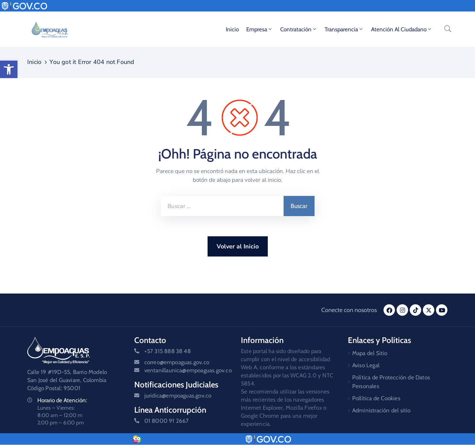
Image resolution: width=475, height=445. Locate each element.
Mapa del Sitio (370, 353)
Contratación (298, 29)
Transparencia (344, 29)
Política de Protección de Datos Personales (391, 381)
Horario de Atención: (62, 400)
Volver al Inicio (238, 246)
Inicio (232, 29)
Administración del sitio (381, 410)
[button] (8, 69)
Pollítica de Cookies (376, 398)
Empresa (259, 29)
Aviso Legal (365, 365)
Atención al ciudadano (401, 29)
